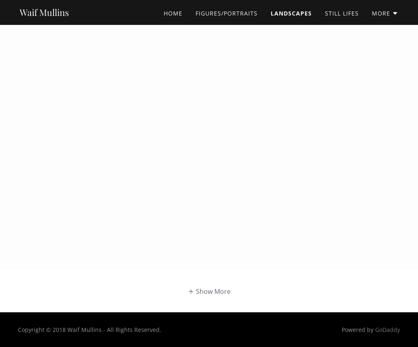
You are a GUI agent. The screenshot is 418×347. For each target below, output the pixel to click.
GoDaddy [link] (387, 330)
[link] (44, 13)
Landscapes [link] (291, 13)
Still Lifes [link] (342, 13)
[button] (385, 13)
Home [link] (173, 13)
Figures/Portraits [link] (227, 13)
